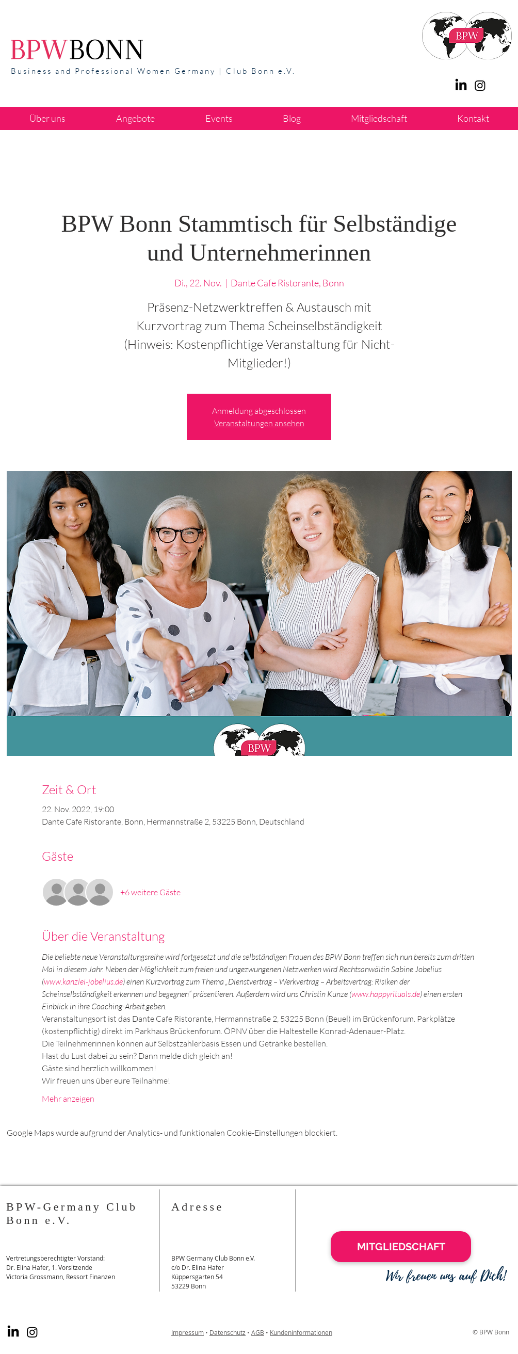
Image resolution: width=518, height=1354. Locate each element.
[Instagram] (32, 1332)
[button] (135, 118)
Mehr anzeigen (68, 1098)
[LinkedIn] (461, 85)
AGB (257, 1332)
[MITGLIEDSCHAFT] (401, 1246)
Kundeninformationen (301, 1332)
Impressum (187, 1332)
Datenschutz (227, 1332)
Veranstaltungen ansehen (259, 423)
